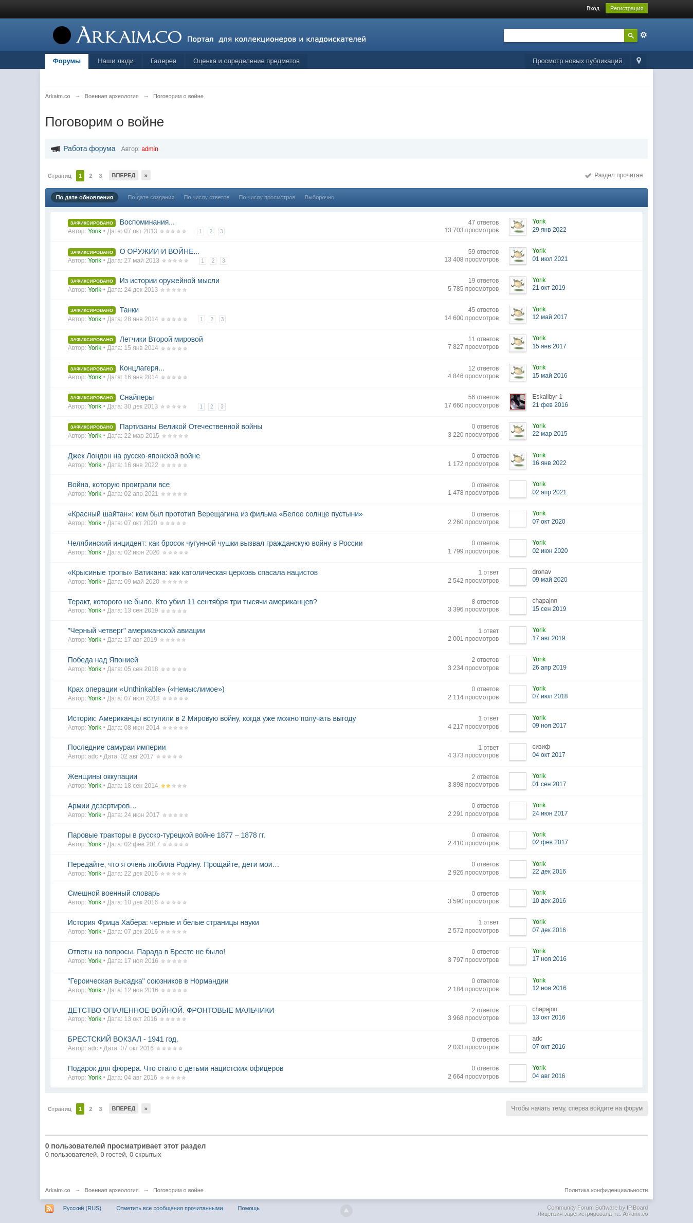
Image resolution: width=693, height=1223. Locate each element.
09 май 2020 (549, 579)
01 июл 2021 (550, 259)
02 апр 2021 (549, 492)
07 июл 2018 (550, 696)
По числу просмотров (267, 197)
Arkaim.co (57, 1190)
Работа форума (89, 148)
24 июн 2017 (550, 813)
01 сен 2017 (549, 784)
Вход (593, 8)
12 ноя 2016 (549, 988)
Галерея (163, 61)
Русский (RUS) (82, 1208)
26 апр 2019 (549, 667)
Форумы (67, 61)
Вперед (124, 175)
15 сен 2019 (549, 609)
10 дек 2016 (549, 900)
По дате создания (151, 197)
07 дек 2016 (549, 930)
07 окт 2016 (548, 1046)
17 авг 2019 (548, 638)
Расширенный (644, 35)
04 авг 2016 (548, 1076)
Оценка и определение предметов (246, 61)
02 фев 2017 (550, 842)
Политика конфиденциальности (606, 1190)
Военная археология (112, 1190)
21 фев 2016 (550, 405)
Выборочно (320, 197)
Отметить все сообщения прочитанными (169, 1208)
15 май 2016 (549, 375)
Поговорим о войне (178, 1190)
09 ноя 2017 (549, 725)
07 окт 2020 (548, 521)
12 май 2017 (549, 317)
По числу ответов (207, 197)
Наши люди (116, 61)
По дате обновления (85, 197)
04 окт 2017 (548, 754)
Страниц (59, 176)
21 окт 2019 (548, 287)
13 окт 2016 (548, 1017)
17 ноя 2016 (549, 958)
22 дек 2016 (549, 871)
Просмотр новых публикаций (577, 61)
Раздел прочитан (614, 175)
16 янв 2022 (549, 463)
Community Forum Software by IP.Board (597, 1208)
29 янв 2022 (549, 229)
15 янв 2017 (549, 346)
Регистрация (626, 8)
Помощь (249, 1208)
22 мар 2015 (549, 433)
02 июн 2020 (550, 550)
